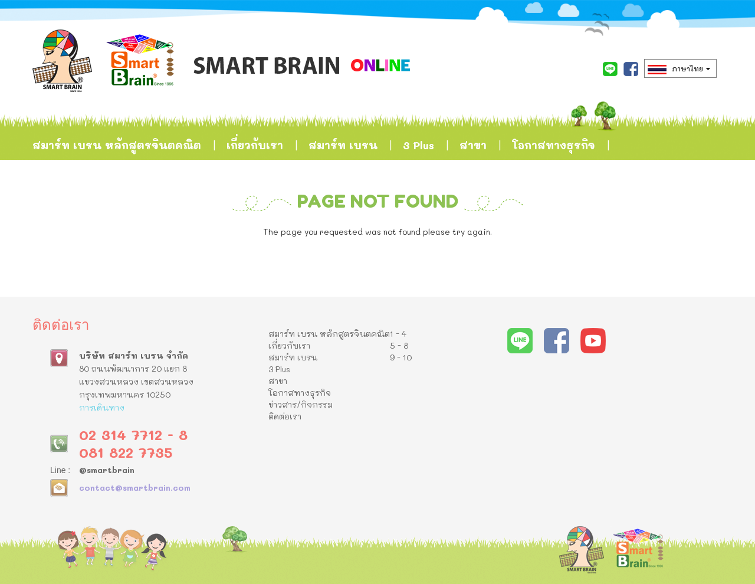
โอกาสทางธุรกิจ (553, 145)
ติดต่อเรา (171, 204)
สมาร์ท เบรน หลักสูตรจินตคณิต (116, 145)
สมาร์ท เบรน (343, 145)
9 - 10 (401, 357)
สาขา (473, 145)
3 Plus (418, 145)
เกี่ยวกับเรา (254, 145)
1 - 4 (398, 333)
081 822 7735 (125, 452)
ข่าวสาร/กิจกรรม (77, 204)
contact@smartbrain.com (135, 487)
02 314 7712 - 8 (133, 434)
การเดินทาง (101, 407)
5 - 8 (399, 345)
